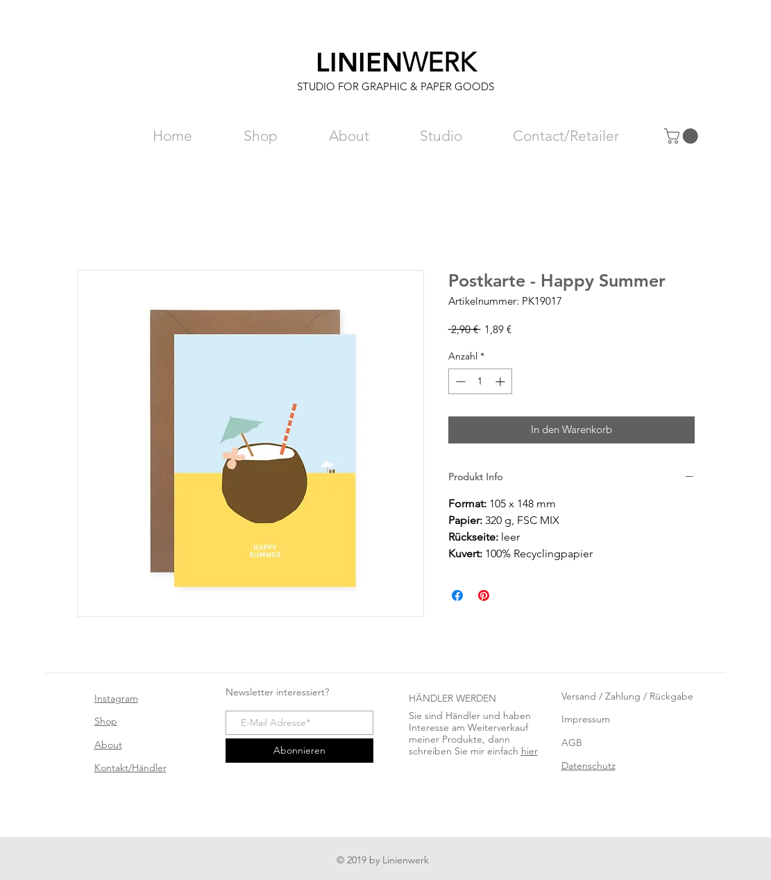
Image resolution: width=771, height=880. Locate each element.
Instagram (116, 698)
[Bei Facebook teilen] (457, 595)
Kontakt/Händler (130, 767)
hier (529, 751)
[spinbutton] (480, 381)
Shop (105, 721)
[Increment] (501, 381)
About (108, 744)
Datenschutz (588, 765)
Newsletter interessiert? (277, 692)
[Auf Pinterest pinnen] (483, 595)
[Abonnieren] (299, 750)
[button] (683, 136)
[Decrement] (459, 381)
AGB (571, 742)
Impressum (585, 719)
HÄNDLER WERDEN (452, 698)
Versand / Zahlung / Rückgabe (627, 696)
